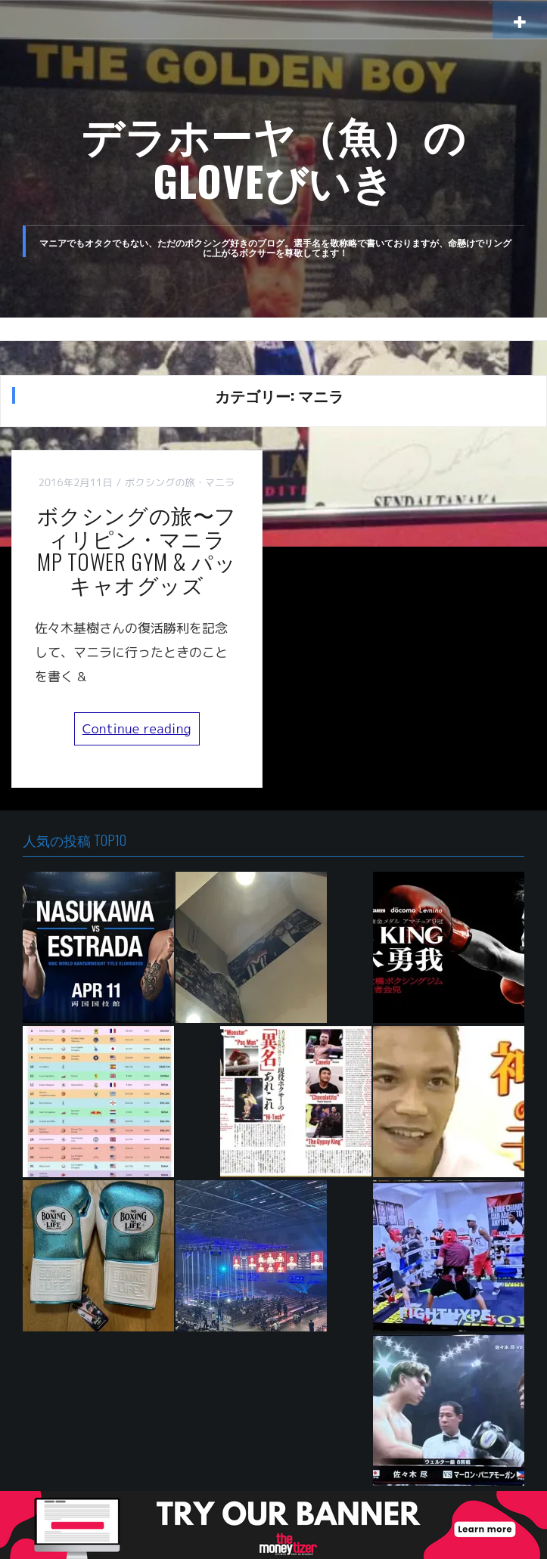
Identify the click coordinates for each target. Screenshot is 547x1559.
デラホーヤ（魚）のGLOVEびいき (274, 157)
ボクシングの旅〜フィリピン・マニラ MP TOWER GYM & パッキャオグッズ (142, 549)
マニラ (220, 482)
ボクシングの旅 (160, 482)
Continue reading (136, 728)
